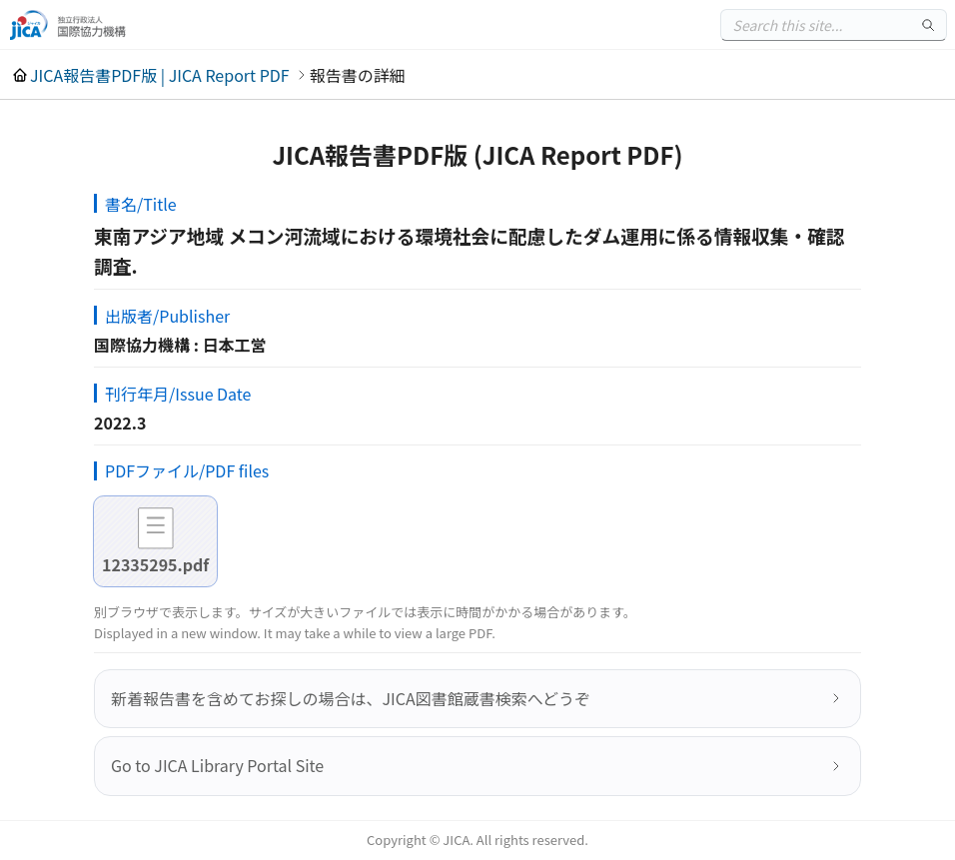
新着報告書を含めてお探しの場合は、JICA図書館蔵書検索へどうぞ (350, 698)
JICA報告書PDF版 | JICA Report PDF (160, 75)
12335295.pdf (155, 564)
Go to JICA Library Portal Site (217, 765)
